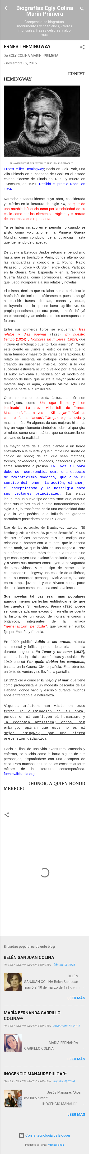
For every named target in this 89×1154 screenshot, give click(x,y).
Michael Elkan (56, 1144)
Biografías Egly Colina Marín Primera (44, 11)
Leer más (76, 998)
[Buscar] (82, 9)
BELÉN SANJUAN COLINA (29, 957)
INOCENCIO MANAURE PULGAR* (35, 1073)
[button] (82, 48)
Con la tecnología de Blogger (44, 1135)
